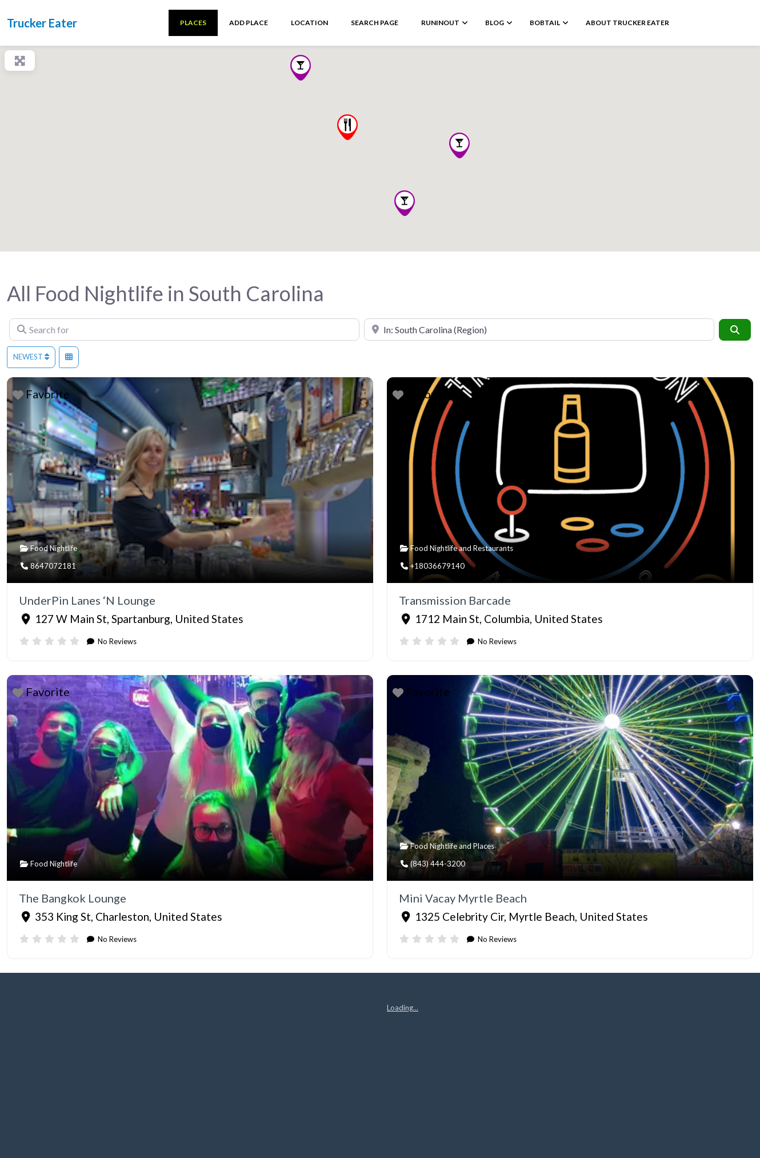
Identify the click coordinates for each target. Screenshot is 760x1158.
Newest (31, 356)
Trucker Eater (42, 23)
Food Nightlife (53, 548)
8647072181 (53, 565)
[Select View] (69, 357)
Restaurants (493, 548)
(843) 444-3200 (437, 863)
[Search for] (184, 329)
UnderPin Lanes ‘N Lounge (87, 600)
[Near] (539, 329)
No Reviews (116, 641)
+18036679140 (437, 565)
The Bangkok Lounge (72, 898)
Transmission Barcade (455, 600)
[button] (459, 145)
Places (483, 845)
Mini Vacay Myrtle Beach (463, 898)
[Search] (735, 330)
